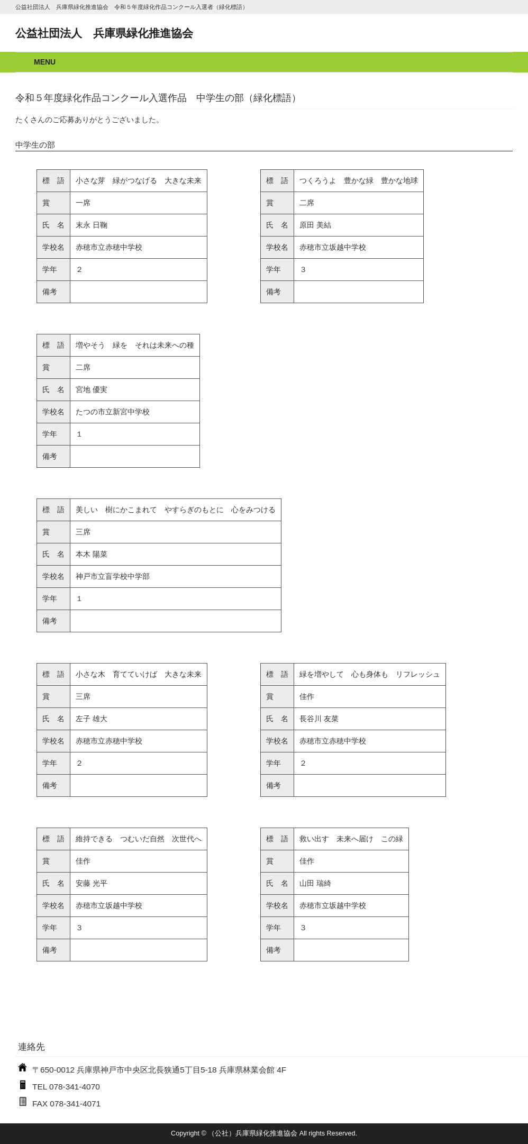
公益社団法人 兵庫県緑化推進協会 (104, 33)
